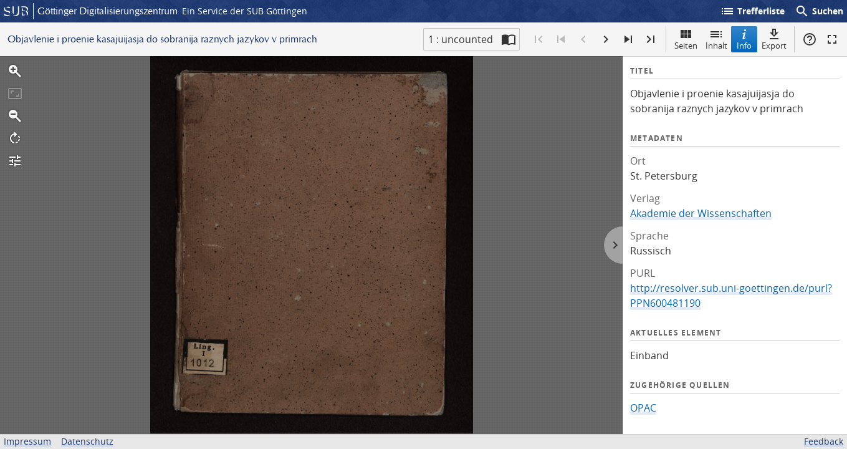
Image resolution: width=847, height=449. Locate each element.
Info (744, 39)
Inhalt (716, 39)
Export (774, 39)
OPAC (643, 408)
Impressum (27, 441)
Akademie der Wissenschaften (701, 213)
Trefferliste (752, 11)
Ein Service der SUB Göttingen (244, 11)
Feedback (823, 441)
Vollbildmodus (832, 39)
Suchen (819, 11)
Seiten (685, 39)
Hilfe (809, 39)
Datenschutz (87, 441)
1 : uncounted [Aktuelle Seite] (460, 39)
